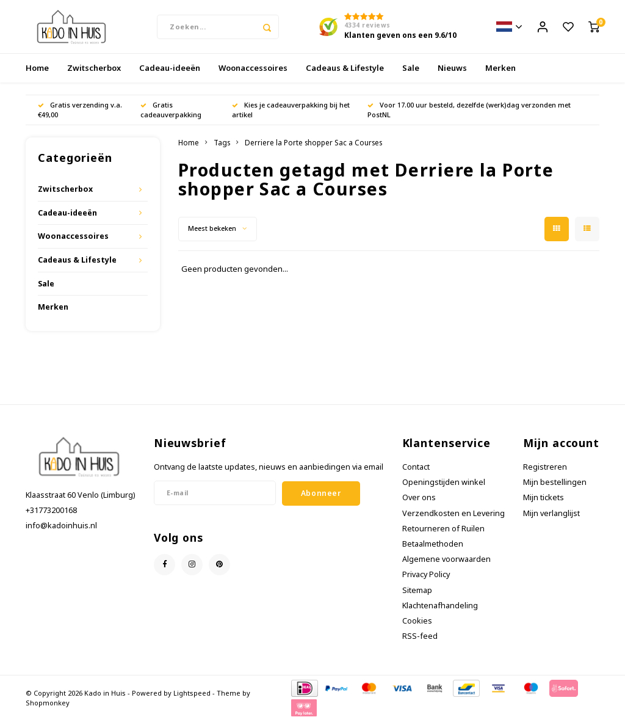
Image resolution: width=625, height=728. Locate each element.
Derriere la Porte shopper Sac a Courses (313, 150)
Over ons (419, 505)
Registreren (545, 475)
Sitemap (417, 598)
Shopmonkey (48, 710)
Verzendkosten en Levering (453, 520)
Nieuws (452, 75)
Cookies (417, 629)
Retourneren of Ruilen (443, 536)
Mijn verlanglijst (551, 520)
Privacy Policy (426, 582)
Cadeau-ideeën (169, 75)
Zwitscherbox (94, 75)
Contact (416, 475)
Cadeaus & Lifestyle (345, 75)
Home (37, 75)
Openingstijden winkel (443, 490)
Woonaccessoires (253, 75)
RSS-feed (420, 644)
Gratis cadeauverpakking (170, 117)
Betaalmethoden (432, 552)
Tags (222, 150)
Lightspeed (192, 700)
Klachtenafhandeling (440, 613)
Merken (500, 75)
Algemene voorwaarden (446, 567)
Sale (410, 75)
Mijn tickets (543, 505)
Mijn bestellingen (555, 490)
